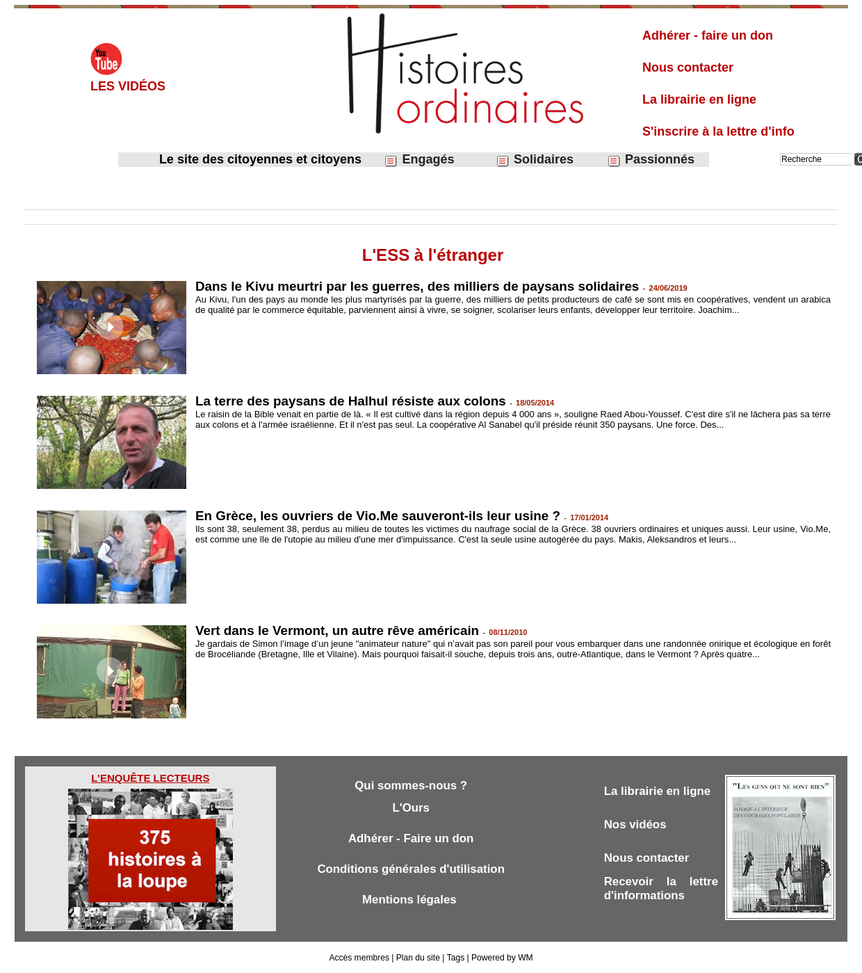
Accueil (37, 199)
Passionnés (650, 159)
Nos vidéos (635, 824)
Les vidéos (127, 86)
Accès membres (359, 958)
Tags (455, 958)
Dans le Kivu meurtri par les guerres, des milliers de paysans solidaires (419, 286)
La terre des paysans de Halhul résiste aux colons (352, 401)
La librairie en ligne (699, 99)
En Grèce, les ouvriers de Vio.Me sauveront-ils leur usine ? (379, 515)
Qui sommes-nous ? (410, 785)
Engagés (419, 159)
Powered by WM (501, 958)
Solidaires (535, 159)
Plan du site (418, 958)
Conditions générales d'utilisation (410, 869)
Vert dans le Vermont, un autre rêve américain (338, 630)
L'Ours (411, 807)
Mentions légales (410, 899)
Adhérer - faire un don (707, 35)
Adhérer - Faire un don (411, 838)
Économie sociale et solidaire (167, 199)
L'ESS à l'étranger (266, 199)
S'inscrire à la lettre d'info (718, 131)
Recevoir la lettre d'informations (661, 888)
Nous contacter (687, 67)
